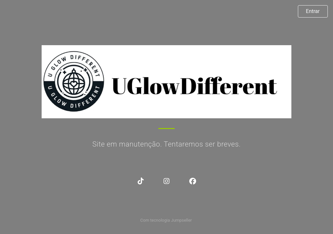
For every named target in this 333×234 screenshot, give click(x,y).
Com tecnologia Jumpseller (166, 220)
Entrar (313, 11)
